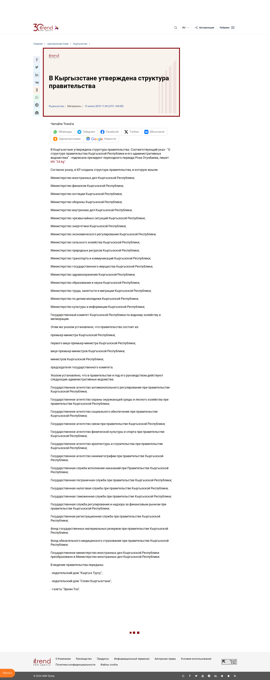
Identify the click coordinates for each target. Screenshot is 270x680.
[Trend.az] (46, 27)
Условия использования (196, 658)
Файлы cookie (109, 664)
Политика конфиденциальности (75, 664)
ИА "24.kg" (58, 161)
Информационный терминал (131, 658)
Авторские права (165, 658)
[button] (36, 60)
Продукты (103, 658)
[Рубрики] (227, 27)
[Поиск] (175, 27)
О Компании (63, 658)
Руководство (84, 658)
